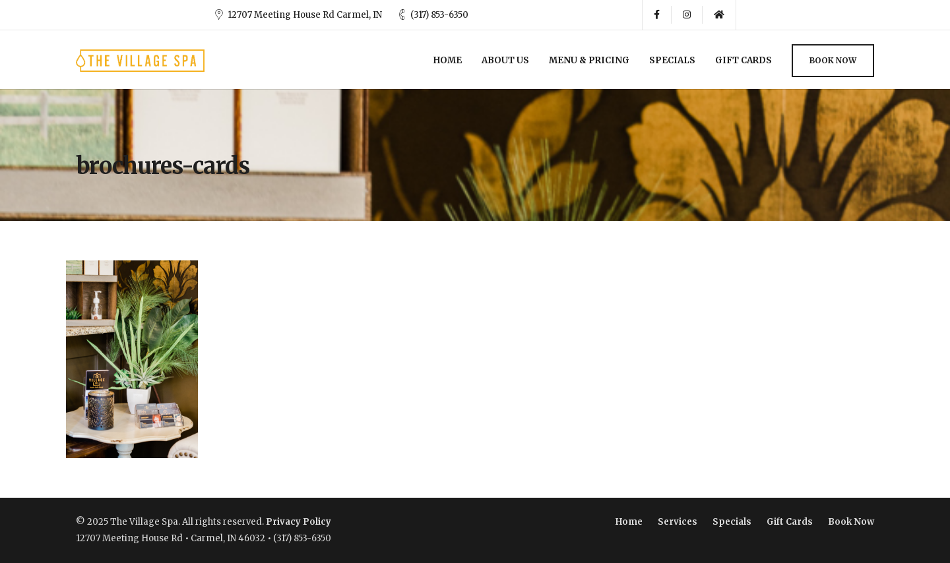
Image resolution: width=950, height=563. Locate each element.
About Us (505, 60)
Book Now (832, 60)
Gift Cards (743, 60)
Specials (672, 60)
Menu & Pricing (589, 60)
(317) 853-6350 (439, 14)
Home (447, 60)
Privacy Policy (298, 521)
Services (677, 521)
